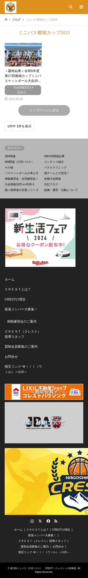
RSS (55, 521)
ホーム (10, 279)
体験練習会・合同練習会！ (21, 178)
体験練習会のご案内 (22, 321)
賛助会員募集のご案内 (21, 346)
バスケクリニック (55, 167)
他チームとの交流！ (56, 173)
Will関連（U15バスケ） (19, 162)
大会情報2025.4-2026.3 (19, 184)
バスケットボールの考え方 (21, 173)
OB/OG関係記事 (54, 156)
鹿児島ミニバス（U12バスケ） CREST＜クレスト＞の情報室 (43, 568)
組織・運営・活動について (61, 190)
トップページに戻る (44, 110)
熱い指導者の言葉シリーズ (21, 190)
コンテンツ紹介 (54, 162)
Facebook (48, 521)
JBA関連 (10, 156)
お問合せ (11, 356)
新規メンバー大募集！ (21, 309)
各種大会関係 (52, 178)
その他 (9, 167)
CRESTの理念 (15, 299)
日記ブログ (51, 184)
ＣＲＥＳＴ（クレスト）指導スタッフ (23, 334)
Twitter (40, 521)
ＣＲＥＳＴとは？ (18, 289)
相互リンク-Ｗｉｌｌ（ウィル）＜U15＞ (23, 369)
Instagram (32, 521)
